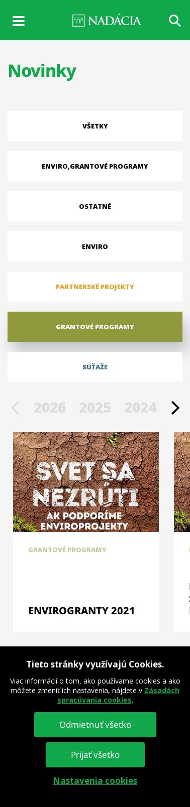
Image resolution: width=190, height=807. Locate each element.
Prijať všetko (95, 754)
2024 (140, 407)
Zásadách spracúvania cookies (118, 695)
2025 (95, 407)
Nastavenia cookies (95, 780)
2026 (50, 407)
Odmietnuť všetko (95, 724)
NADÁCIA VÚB (95, 20)
